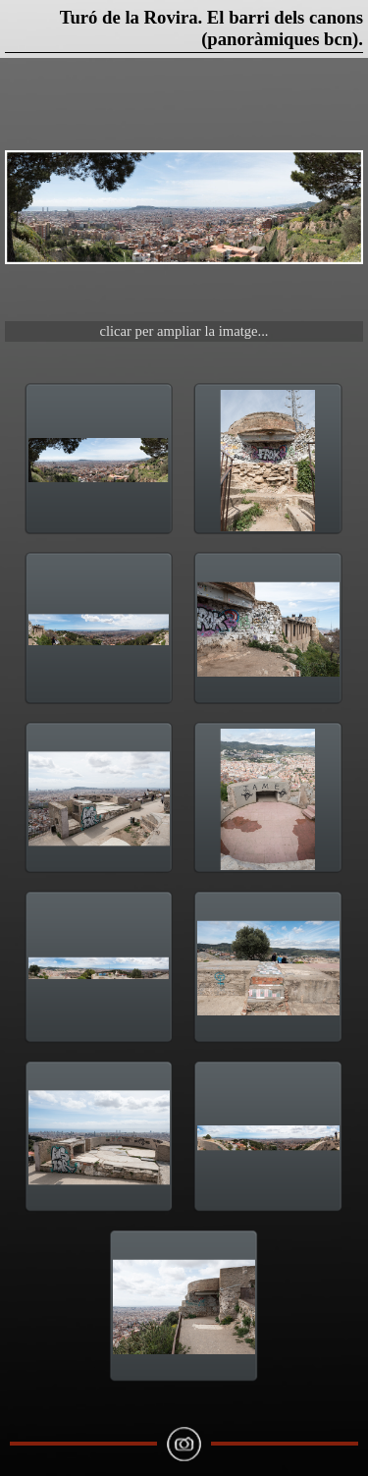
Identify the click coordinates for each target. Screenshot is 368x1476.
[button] (184, 207)
